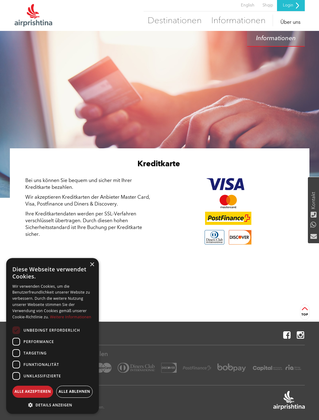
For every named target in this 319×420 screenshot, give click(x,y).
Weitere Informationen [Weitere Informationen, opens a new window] (70, 317)
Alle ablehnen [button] (74, 391)
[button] (52, 405)
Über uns (290, 22)
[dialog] (52, 336)
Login (291, 5)
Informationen (238, 21)
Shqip (267, 5)
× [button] (92, 264)
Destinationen (175, 21)
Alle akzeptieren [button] (33, 391)
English (247, 5)
